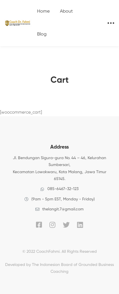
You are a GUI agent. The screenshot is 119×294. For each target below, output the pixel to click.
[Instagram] (52, 225)
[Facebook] (39, 225)
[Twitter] (66, 225)
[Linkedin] (80, 225)
